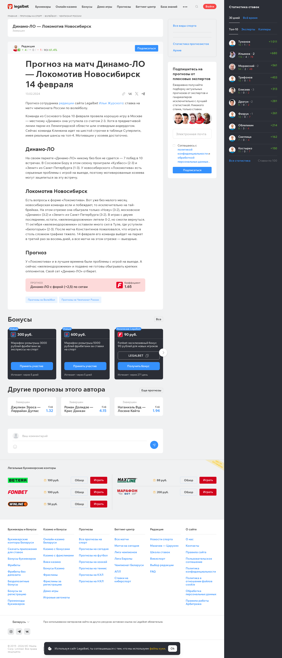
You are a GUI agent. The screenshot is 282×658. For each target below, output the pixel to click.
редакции (66, 103)
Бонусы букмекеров (22, 558)
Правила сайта (196, 552)
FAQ (153, 571)
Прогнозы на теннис (93, 568)
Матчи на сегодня (126, 545)
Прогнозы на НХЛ (91, 581)
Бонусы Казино (54, 568)
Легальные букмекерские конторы (32, 468)
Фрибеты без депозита (16, 573)
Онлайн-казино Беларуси (54, 540)
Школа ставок (160, 552)
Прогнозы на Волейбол (41, 299)
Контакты (192, 545)
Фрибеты (14, 565)
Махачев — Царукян (164, 545)
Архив (177, 50)
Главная (12, 16)
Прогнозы (124, 6)
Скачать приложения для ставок (22, 550)
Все (158, 319)
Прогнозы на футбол (93, 555)
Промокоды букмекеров (16, 602)
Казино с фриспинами (58, 555)
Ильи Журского (111, 103)
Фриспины (50, 575)
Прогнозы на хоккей (93, 562)
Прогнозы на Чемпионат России (80, 299)
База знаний (169, 6)
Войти (210, 6)
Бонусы (87, 6)
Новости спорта (161, 539)
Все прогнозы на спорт (90, 540)
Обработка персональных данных (201, 592)
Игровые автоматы (56, 597)
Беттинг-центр (146, 6)
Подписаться (192, 170)
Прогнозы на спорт (31, 16)
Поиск (196, 6)
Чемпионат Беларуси (129, 565)
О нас (190, 539)
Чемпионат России (70, 16)
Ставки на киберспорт (122, 579)
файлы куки (157, 648)
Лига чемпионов (125, 552)
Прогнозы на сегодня (94, 549)
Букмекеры (43, 6)
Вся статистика (239, 160)
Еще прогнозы (151, 390)
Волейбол (50, 16)
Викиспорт (157, 558)
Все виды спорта (184, 25)
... (185, 5)
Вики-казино (52, 562)
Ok (173, 648)
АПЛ (117, 571)
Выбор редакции (162, 565)
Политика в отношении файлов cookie (199, 581)
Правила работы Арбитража (197, 602)
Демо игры (104, 6)
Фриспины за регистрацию (52, 582)
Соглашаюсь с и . (194, 153)
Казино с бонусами (56, 549)
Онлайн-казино (66, 6)
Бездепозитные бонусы (18, 582)
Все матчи (121, 539)
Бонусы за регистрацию (17, 592)
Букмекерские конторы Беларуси (21, 540)
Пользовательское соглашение (199, 560)
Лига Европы (123, 558)
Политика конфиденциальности (201, 569)
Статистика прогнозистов (191, 43)
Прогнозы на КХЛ (91, 575)
